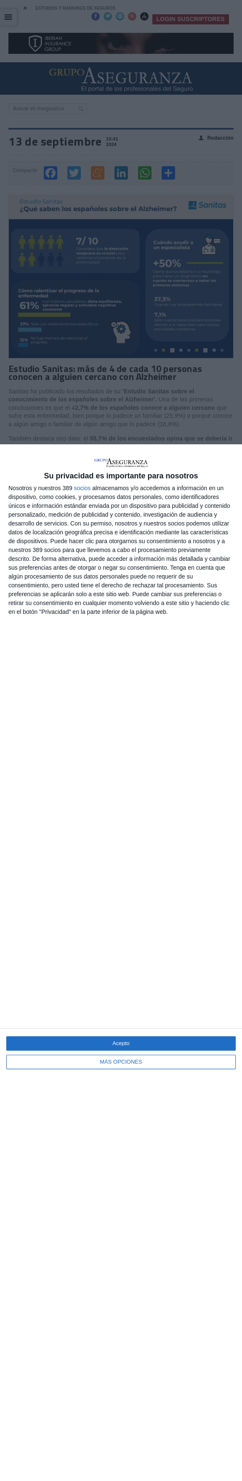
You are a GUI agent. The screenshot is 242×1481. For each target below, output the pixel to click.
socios (82, 488)
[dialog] (121, 962)
